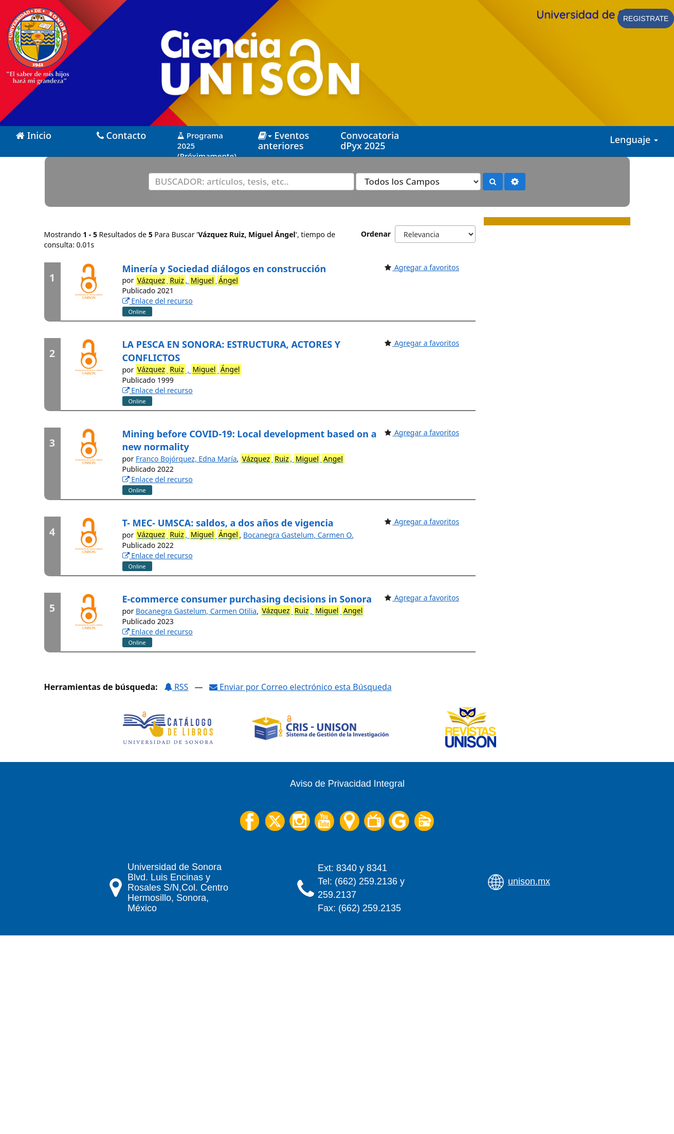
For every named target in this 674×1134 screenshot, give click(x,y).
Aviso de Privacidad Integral (347, 783)
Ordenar (376, 234)
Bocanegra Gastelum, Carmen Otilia (196, 611)
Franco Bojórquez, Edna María (186, 459)
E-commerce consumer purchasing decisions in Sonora (247, 599)
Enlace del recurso (157, 301)
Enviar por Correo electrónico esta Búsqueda (300, 687)
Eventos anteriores (283, 140)
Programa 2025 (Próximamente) (206, 141)
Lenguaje (634, 139)
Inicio (33, 135)
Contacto (121, 135)
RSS (176, 687)
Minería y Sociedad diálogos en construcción (224, 268)
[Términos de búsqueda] (251, 181)
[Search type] (418, 181)
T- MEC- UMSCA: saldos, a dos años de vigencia (228, 523)
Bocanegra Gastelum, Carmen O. (298, 535)
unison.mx (529, 881)
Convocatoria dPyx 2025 (369, 140)
